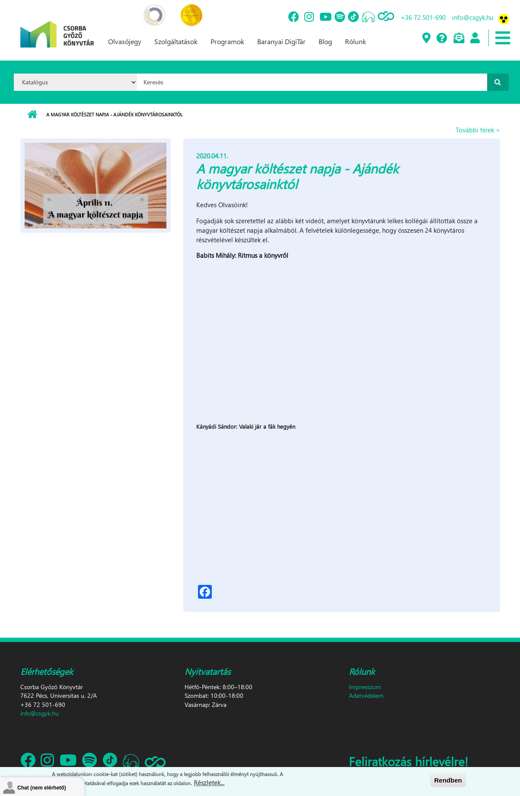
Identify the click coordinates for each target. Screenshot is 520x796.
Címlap (32, 114)
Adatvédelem (366, 695)
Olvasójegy (124, 41)
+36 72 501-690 (423, 17)
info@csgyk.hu (472, 17)
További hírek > (478, 129)
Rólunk (355, 41)
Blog (325, 41)
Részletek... (209, 782)
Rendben (448, 780)
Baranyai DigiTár (281, 41)
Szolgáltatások (176, 41)
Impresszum (365, 687)
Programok (227, 41)
